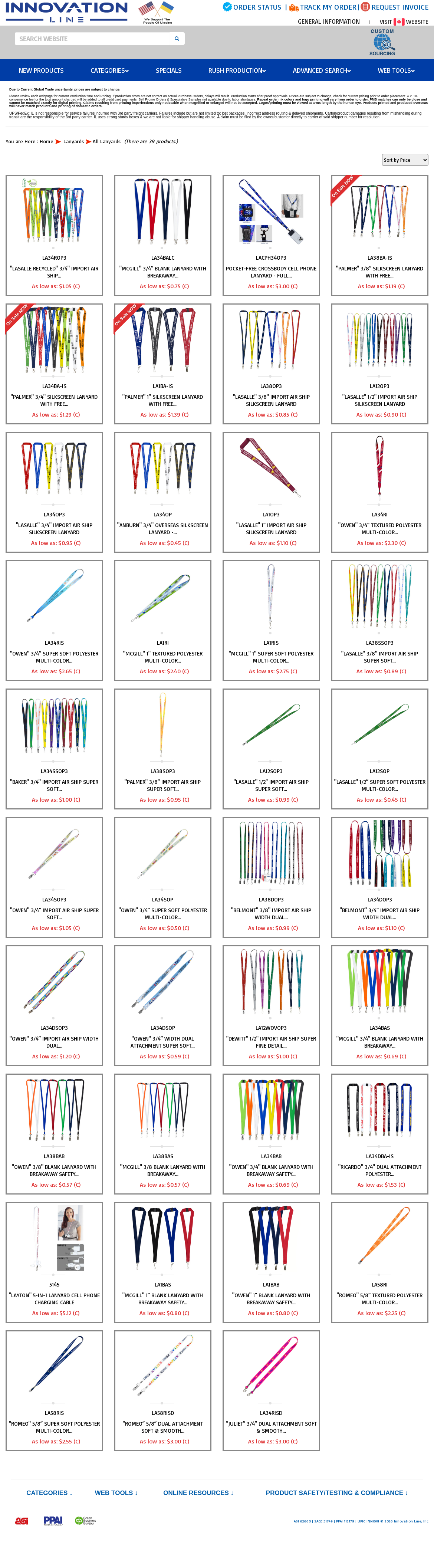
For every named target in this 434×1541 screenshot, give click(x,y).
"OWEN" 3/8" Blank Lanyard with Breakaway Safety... (54, 1170)
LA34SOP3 (54, 899)
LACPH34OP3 (271, 257)
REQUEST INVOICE (399, 7)
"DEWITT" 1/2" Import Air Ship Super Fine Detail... (271, 1042)
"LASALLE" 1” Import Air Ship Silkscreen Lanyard (271, 529)
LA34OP (163, 514)
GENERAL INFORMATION (329, 21)
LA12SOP (379, 771)
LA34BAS (379, 1027)
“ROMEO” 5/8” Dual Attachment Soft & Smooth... (162, 1427)
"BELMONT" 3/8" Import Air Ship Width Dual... (271, 914)
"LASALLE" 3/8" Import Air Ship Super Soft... (379, 657)
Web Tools (396, 70)
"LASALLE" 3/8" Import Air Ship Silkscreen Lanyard (271, 400)
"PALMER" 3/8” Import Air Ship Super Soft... (163, 785)
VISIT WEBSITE (404, 21)
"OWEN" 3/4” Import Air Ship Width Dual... (54, 1042)
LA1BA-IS (163, 386)
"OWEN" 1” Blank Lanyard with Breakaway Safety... (271, 1299)
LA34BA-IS (54, 386)
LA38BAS (162, 1156)
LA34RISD (271, 1412)
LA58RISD (163, 1412)
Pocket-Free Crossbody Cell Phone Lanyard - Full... (271, 272)
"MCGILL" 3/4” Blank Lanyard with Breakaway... (162, 272)
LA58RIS (54, 1412)
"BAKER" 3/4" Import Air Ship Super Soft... (54, 785)
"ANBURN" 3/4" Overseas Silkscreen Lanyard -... (162, 529)
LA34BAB (271, 1156)
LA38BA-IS (380, 257)
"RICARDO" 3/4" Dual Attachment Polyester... (379, 1170)
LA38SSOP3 (380, 642)
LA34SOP (162, 899)
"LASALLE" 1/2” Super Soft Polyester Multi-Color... (379, 785)
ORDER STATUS (257, 7)
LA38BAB (54, 1156)
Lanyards (73, 141)
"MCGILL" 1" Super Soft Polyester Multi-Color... (271, 657)
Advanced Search (322, 70)
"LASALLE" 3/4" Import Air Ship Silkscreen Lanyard (54, 529)
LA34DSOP (163, 1027)
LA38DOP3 (271, 899)
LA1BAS (163, 1284)
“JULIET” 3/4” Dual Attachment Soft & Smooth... (271, 1427)
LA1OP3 (271, 514)
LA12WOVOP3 (271, 1027)
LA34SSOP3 (54, 771)
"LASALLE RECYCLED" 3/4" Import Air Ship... (54, 272)
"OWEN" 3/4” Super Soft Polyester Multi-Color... (54, 657)
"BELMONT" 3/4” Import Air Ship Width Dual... (380, 914)
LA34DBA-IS (380, 1156)
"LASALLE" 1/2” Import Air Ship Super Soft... (271, 785)
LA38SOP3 (163, 771)
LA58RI (380, 1284)
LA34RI (380, 514)
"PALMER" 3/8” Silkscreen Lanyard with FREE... (379, 272)
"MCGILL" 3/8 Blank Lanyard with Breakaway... (162, 1170)
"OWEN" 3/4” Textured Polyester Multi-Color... (379, 529)
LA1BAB (271, 1284)
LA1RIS (271, 642)
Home (46, 141)
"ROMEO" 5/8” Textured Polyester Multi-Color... (380, 1299)
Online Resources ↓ (198, 1492)
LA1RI (163, 642)
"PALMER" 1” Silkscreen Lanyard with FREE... (162, 400)
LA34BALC (162, 257)
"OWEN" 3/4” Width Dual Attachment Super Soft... (163, 1042)
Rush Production (237, 70)
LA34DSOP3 (54, 1027)
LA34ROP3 (54, 257)
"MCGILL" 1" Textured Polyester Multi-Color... (163, 657)
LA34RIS (54, 642)
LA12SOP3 (271, 771)
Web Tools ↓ (116, 1492)
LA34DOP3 (380, 899)
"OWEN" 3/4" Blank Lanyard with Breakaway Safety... (271, 1170)
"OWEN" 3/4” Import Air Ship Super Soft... (54, 914)
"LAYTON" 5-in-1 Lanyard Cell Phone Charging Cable (54, 1299)
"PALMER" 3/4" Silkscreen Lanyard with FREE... (54, 400)
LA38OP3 (271, 386)
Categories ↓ (49, 1492)
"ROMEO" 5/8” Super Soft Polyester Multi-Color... (54, 1427)
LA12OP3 (379, 386)
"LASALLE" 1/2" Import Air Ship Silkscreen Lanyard (379, 400)
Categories (110, 70)
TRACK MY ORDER (328, 7)
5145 (54, 1284)
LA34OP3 (54, 514)
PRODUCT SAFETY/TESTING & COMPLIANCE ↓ (337, 1492)
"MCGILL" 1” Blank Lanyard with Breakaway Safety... (162, 1299)
